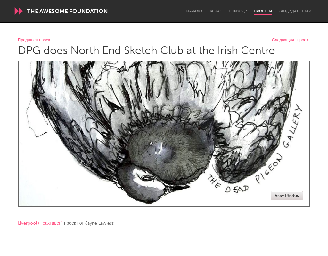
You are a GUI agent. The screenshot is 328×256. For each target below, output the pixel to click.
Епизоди (238, 11)
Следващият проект (291, 40)
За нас (215, 11)
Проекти (263, 11)
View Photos (287, 195)
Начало (194, 11)
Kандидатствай (294, 11)
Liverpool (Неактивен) (40, 223)
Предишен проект (35, 40)
